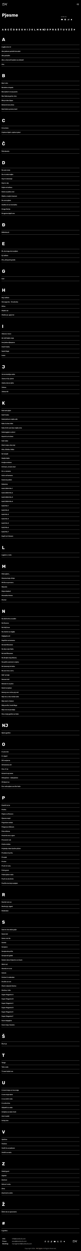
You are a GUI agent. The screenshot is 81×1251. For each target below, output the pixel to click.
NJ (44, 29)
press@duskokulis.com (19, 1241)
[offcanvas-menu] (77, 4)
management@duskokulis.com (22, 1244)
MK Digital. (39, 1248)
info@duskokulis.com (19, 1239)
